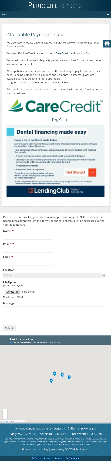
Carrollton (67, 438)
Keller (43, 434)
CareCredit (63, 53)
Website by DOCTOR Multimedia (70, 449)
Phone (8, 244)
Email (8, 257)
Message (9, 303)
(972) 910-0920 (85, 428)
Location (8, 270)
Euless (49, 438)
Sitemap (26, 449)
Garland (76, 438)
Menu (5, 14)
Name (8, 231)
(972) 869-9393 (26, 434)
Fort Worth (78, 434)
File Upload (10, 282)
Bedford (41, 438)
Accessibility (41, 449)
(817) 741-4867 (57, 434)
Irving (12, 434)
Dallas (71, 428)
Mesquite (87, 438)
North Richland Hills (28, 438)
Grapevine (57, 438)
